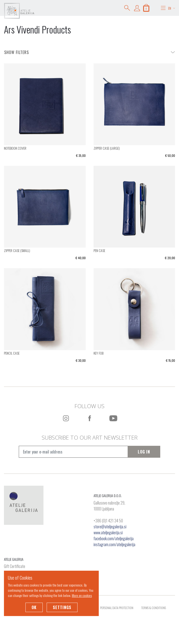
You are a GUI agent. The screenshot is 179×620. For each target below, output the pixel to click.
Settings (62, 607)
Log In (144, 452)
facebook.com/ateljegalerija (114, 538)
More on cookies (82, 595)
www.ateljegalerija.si (108, 532)
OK (34, 607)
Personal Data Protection (116, 608)
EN (171, 8)
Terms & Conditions (153, 608)
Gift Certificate (14, 566)
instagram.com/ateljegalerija (114, 544)
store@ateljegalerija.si (110, 527)
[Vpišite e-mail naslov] (73, 452)
